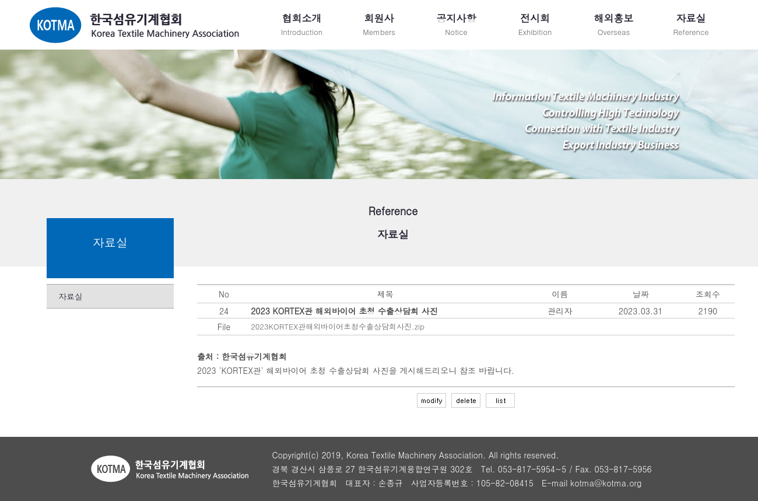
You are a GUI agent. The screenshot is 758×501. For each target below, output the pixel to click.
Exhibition (535, 24)
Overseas (613, 24)
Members (379, 24)
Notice (456, 24)
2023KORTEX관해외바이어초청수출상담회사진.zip (337, 326)
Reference (691, 24)
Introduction (301, 24)
